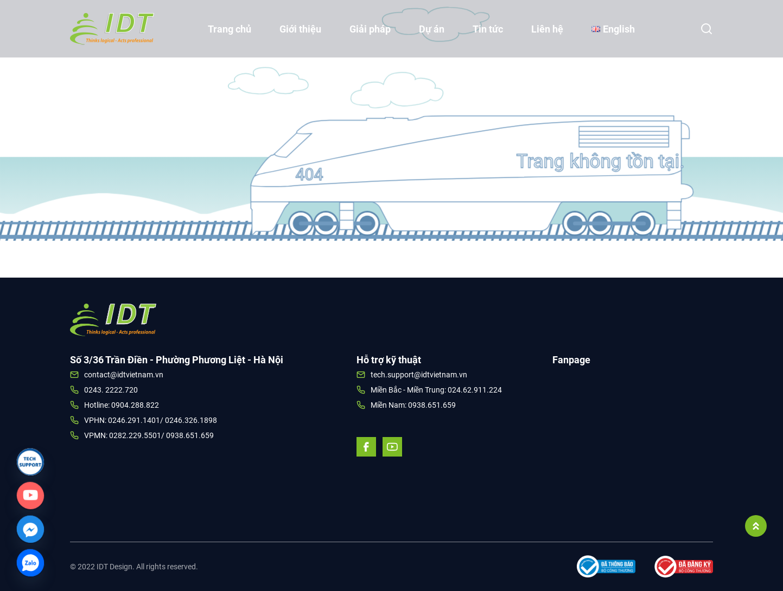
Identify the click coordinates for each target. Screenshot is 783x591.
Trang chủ (229, 29)
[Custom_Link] (30, 495)
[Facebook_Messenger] (30, 529)
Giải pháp (370, 29)
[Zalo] (30, 562)
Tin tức (488, 29)
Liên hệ (547, 29)
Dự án (431, 29)
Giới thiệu (300, 29)
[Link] (30, 462)
